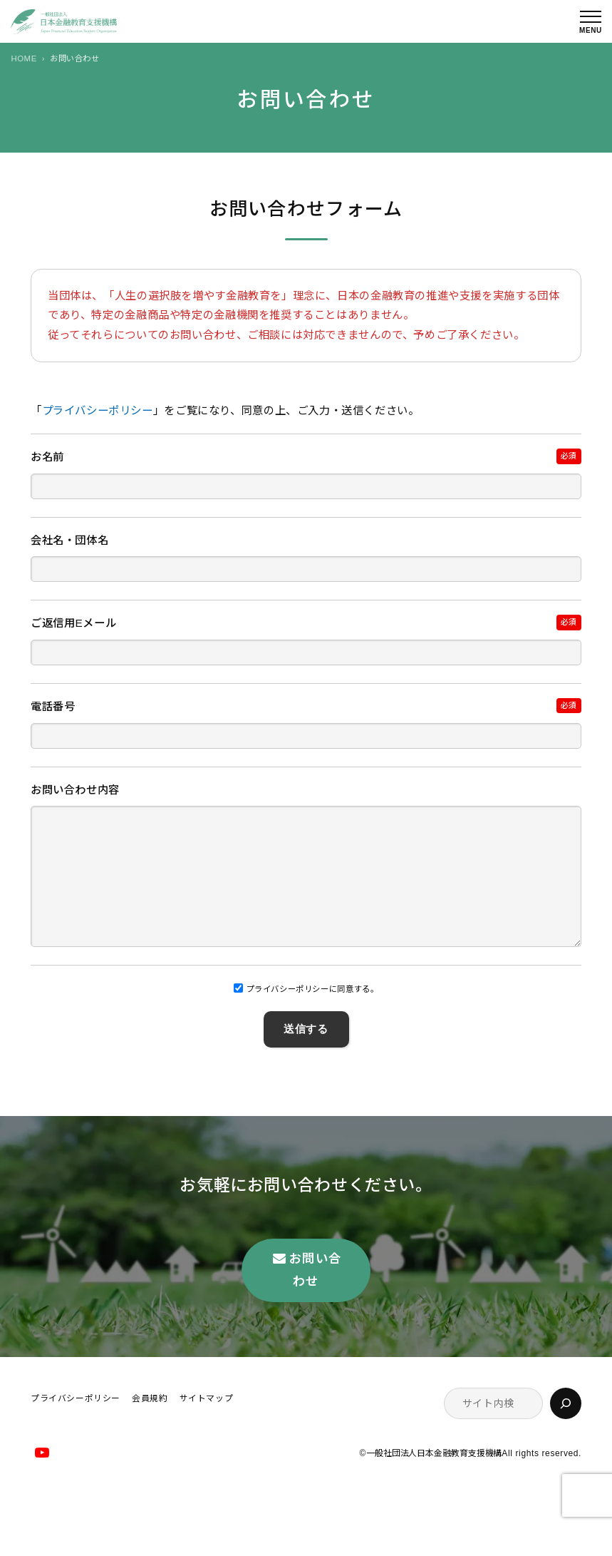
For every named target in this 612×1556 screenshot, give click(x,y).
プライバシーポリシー (97, 410)
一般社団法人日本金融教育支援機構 (434, 1483)
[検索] (565, 1432)
